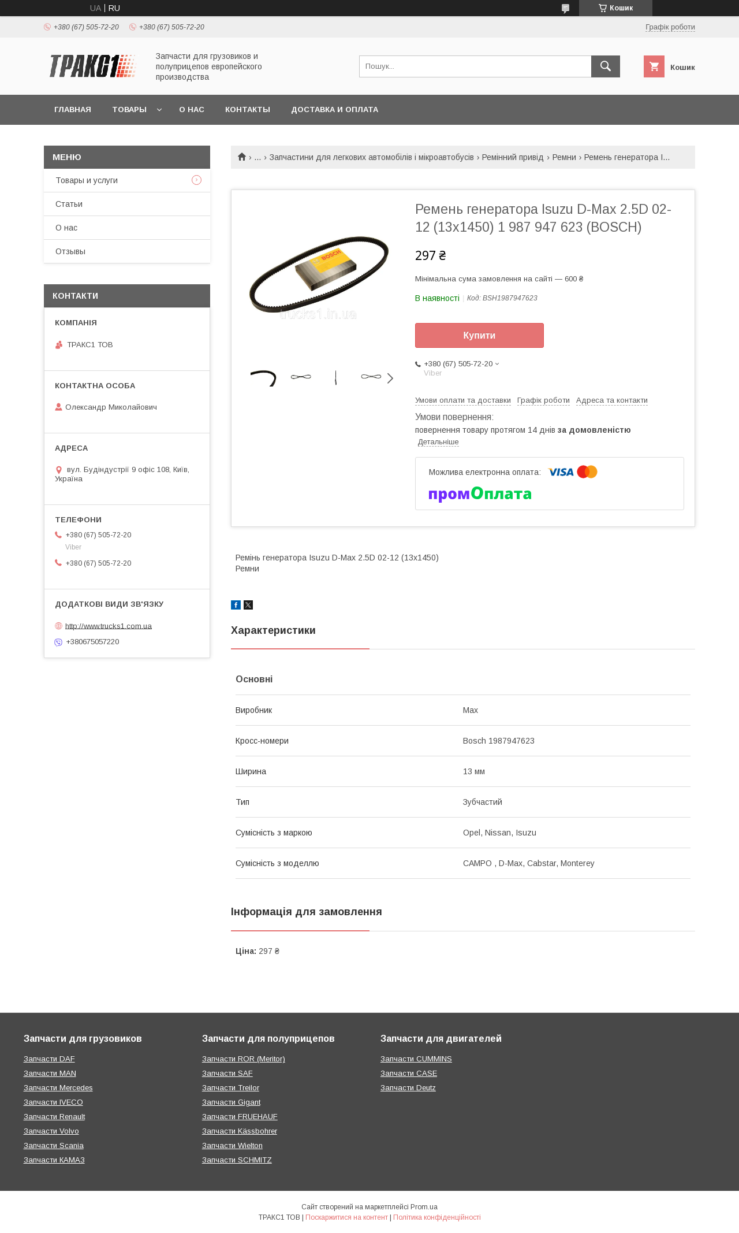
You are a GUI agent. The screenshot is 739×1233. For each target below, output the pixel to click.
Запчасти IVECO (53, 1102)
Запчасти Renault (54, 1116)
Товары (129, 109)
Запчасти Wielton (232, 1145)
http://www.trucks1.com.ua (108, 625)
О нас (191, 109)
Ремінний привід (513, 157)
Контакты (247, 109)
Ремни (564, 157)
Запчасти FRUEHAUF (240, 1116)
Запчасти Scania (54, 1145)
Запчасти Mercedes (58, 1087)
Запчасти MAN (50, 1073)
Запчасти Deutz (408, 1087)
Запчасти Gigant (231, 1102)
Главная (72, 109)
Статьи (69, 204)
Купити (480, 335)
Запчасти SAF (227, 1073)
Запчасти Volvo (51, 1131)
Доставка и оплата (334, 109)
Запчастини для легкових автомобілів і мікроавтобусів (372, 157)
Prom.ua (424, 1207)
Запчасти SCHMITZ (237, 1160)
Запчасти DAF (49, 1058)
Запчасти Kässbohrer (239, 1131)
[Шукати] (605, 66)
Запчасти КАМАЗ (54, 1160)
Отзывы (70, 251)
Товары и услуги (86, 180)
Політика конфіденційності (437, 1217)
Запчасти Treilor (230, 1087)
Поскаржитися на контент (346, 1217)
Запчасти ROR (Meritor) (243, 1058)
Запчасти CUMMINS (416, 1058)
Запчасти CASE (408, 1073)
